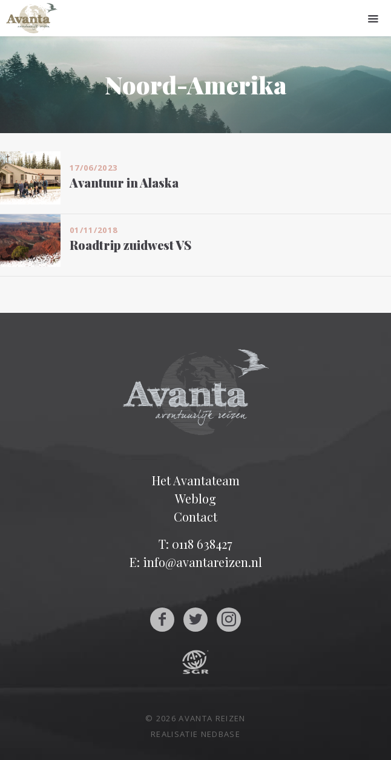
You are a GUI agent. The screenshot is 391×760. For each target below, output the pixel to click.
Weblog (195, 498)
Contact (195, 516)
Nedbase (220, 734)
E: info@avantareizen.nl (196, 562)
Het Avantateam (196, 480)
